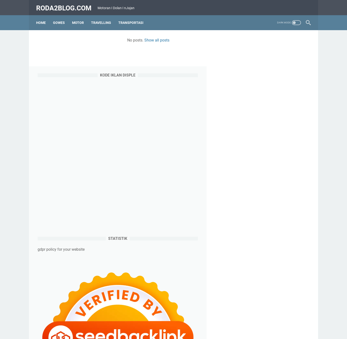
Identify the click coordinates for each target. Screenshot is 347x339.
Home (42, 19)
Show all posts (137, 38)
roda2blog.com (65, 6)
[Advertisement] (273, 117)
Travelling (103, 19)
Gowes (60, 19)
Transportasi (132, 19)
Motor (79, 19)
